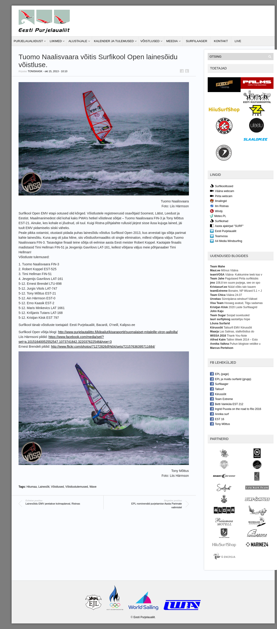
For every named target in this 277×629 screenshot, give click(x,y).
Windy (216, 211)
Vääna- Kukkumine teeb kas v (243, 274)
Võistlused (149, 41)
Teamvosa (219, 236)
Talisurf (217, 389)
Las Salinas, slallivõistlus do (237, 331)
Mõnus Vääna (229, 270)
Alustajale (77, 41)
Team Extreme (221, 399)
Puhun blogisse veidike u (245, 343)
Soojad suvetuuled (237, 315)
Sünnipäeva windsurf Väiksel (239, 299)
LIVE (238, 41)
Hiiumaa (31, 486)
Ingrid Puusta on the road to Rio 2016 (235, 409)
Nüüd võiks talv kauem (242, 286)
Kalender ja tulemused (114, 41)
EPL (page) (219, 374)
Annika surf (219, 414)
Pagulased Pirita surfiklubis (241, 278)
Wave (92, 486)
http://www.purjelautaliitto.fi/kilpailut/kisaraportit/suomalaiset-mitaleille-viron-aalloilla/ (118, 332)
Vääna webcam (222, 191)
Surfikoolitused (221, 186)
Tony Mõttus (220, 424)
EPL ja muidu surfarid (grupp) (230, 379)
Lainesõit (43, 486)
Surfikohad (219, 221)
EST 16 (217, 419)
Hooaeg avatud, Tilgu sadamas (243, 303)
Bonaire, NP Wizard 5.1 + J (245, 290)
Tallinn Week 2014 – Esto (242, 339)
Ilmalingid (218, 201)
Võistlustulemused (76, 486)
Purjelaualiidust (28, 41)
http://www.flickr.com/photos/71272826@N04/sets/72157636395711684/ (103, 346)
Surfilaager (196, 41)
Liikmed (56, 41)
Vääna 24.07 (234, 295)
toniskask (35, 71)
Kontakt (221, 41)
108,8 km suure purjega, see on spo (238, 282)
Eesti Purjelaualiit (223, 231)
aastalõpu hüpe (240, 319)
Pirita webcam (221, 196)
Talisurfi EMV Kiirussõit (238, 327)
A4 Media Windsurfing (226, 241)
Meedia (172, 41)
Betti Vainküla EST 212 (226, 404)
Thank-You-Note (237, 335)
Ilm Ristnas (219, 206)
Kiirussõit (218, 394)
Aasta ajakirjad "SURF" (226, 226)
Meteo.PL (218, 216)
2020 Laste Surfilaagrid (243, 307)
